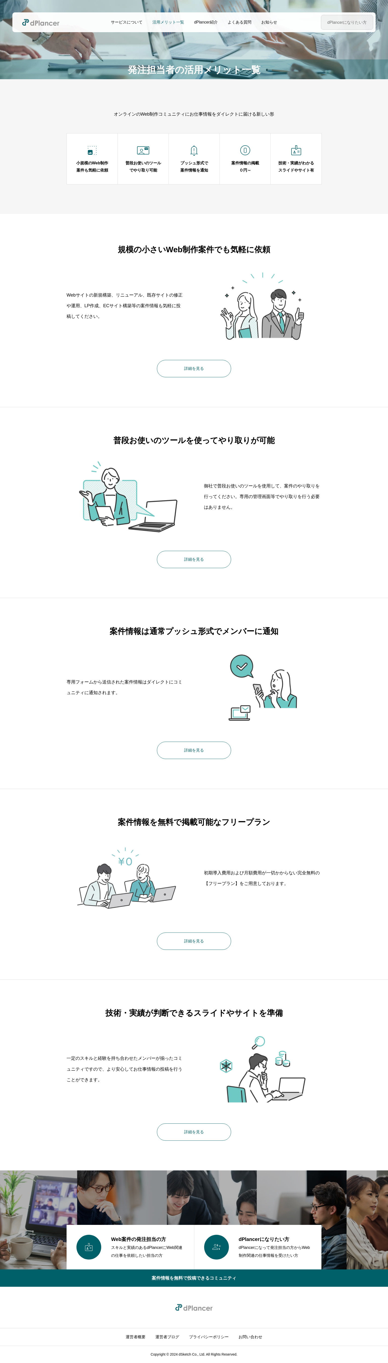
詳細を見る (194, 368)
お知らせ (269, 22)
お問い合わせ (250, 1337)
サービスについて (127, 22)
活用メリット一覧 (168, 22)
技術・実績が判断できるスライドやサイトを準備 (194, 1013)
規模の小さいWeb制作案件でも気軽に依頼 (194, 249)
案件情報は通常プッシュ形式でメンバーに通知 (194, 631)
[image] (262, 306)
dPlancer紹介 (206, 22)
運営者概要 (136, 1337)
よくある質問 (239, 22)
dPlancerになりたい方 (347, 22)
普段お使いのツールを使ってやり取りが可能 (194, 440)
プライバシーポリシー (209, 1337)
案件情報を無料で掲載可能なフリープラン (194, 822)
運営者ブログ (167, 1337)
